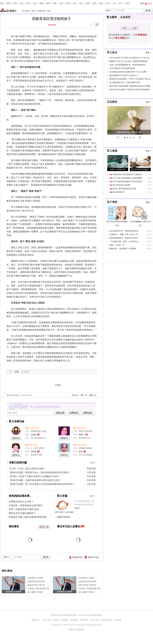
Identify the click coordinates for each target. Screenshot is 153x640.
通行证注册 (107, 620)
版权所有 (81, 629)
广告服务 (55, 620)
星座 (94, 3)
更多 (127, 3)
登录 (124, 28)
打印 (86, 395)
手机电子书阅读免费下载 (38, 588)
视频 (41, 3)
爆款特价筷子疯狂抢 (36, 585)
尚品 (108, 3)
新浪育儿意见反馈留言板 (61, 615)
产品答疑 (117, 620)
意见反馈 (10, 395)
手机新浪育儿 (78, 557)
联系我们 (65, 620)
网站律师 (84, 620)
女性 (74, 3)
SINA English (95, 620)
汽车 (114, 3)
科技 (35, 3)
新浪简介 (35, 620)
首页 (2, 3)
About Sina (45, 620)
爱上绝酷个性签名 (35, 592)
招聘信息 (74, 620)
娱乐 (22, 3)
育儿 (81, 3)
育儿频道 (25, 11)
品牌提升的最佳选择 (36, 581)
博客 (55, 3)
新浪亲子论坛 (93, 557)
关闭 (94, 395)
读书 (61, 3)
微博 (48, 3)
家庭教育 (41, 11)
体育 (15, 3)
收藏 (101, 3)
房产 (121, 3)
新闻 (8, 3)
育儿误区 (25, 371)
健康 (88, 3)
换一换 (44, 527)
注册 (141, 3)
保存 (76, 395)
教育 (68, 3)
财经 (28, 3)
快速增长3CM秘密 (35, 578)
